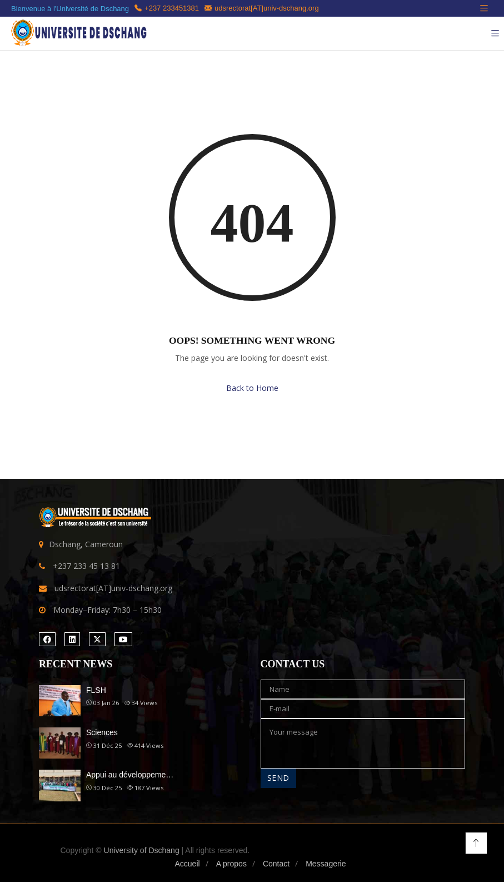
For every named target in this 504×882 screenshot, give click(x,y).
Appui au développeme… (129, 774)
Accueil (186, 863)
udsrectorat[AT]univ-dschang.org (261, 8)
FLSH (96, 690)
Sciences (102, 732)
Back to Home (252, 388)
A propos (231, 863)
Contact (276, 863)
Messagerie (326, 863)
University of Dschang (141, 850)
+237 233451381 (166, 8)
